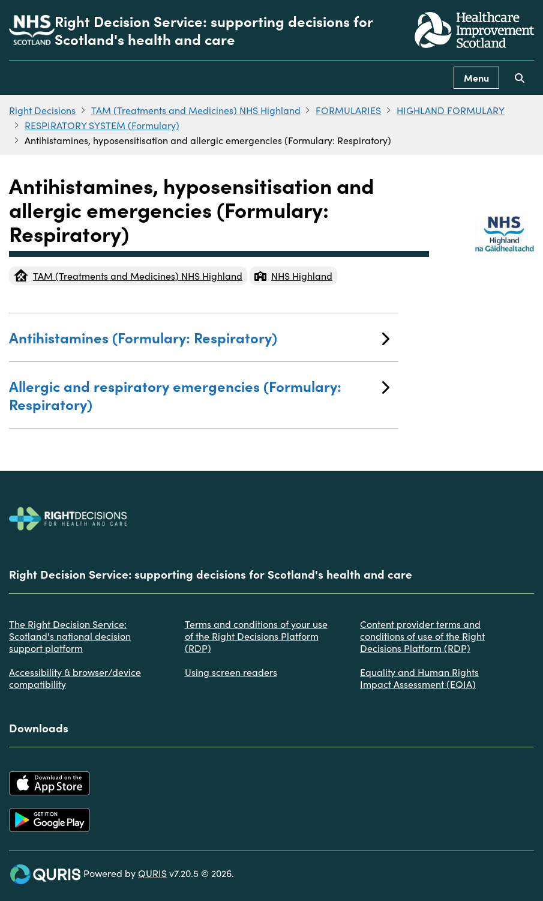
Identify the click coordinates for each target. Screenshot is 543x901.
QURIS (152, 872)
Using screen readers (231, 672)
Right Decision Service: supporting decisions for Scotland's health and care (214, 30)
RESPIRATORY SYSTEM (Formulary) (102, 124)
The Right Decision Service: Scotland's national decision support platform (70, 636)
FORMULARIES (348, 109)
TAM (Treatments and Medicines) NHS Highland (196, 109)
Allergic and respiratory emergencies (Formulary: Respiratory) (199, 395)
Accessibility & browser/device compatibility (75, 678)
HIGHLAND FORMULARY (451, 109)
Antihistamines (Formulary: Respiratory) (199, 337)
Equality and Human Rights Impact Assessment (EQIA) (419, 678)
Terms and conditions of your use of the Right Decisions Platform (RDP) (256, 636)
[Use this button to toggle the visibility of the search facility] (519, 78)
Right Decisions (42, 109)
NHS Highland (293, 275)
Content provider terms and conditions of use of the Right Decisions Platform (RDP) (422, 636)
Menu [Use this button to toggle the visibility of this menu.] (476, 77)
